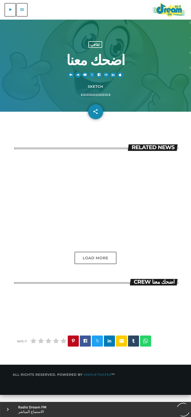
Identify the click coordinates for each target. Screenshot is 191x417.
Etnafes (103, 382)
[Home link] (169, 10)
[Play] (10, 10)
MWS (88, 382)
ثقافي (95, 47)
